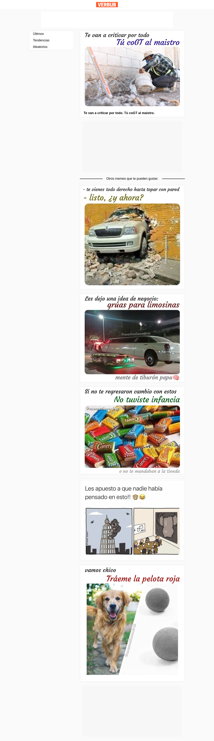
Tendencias (41, 40)
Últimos (38, 34)
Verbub (107, 4)
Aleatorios (40, 47)
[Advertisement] (107, 20)
